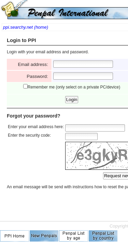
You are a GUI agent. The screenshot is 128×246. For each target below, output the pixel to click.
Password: (39, 76)
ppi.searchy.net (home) (25, 27)
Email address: (34, 64)
